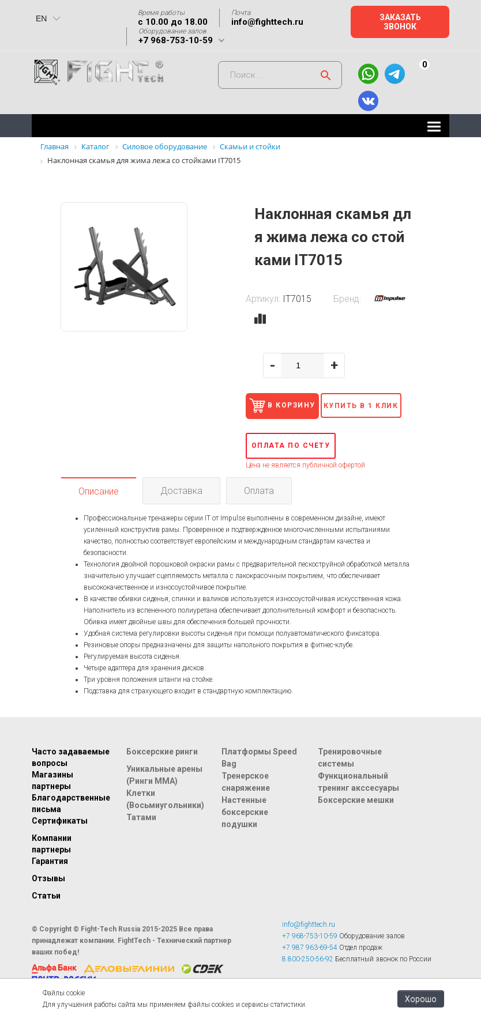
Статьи (46, 917)
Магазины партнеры (52, 802)
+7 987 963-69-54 (309, 969)
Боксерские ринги (162, 773)
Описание (98, 513)
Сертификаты (60, 842)
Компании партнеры (52, 865)
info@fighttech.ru (267, 22)
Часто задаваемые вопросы (71, 779)
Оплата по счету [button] (290, 467)
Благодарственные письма (71, 825)
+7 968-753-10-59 (175, 40)
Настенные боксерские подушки (244, 834)
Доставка (181, 512)
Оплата (259, 512)
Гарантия (50, 883)
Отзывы (48, 900)
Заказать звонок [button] (400, 22)
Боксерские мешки (356, 821)
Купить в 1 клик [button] (372, 429)
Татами (141, 839)
